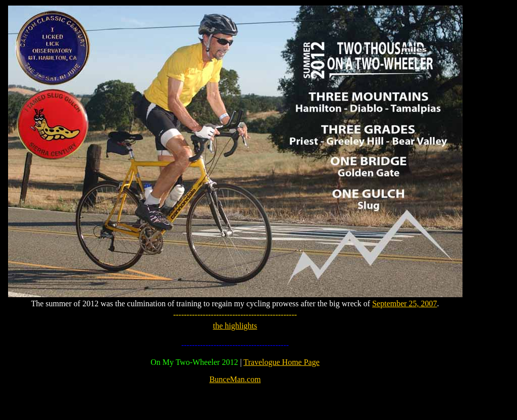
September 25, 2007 (404, 303)
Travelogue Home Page (281, 362)
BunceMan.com (235, 379)
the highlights (235, 325)
